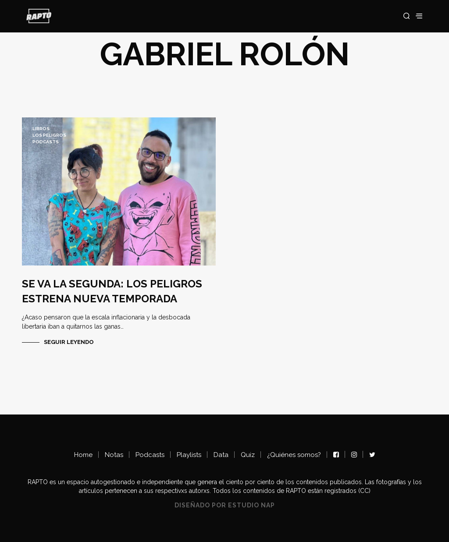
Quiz (248, 455)
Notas (114, 455)
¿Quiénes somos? (294, 455)
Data (221, 455)
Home (83, 455)
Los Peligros (49, 135)
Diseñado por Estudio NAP (225, 505)
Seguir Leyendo (69, 342)
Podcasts (45, 141)
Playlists (189, 455)
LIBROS (41, 128)
